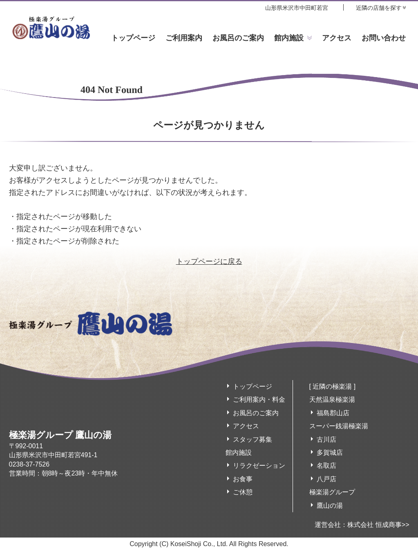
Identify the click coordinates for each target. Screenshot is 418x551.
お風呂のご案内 (238, 38)
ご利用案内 (183, 38)
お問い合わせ (384, 38)
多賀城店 (330, 452)
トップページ (133, 38)
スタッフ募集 (252, 439)
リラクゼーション (259, 465)
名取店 (326, 465)
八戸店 (326, 479)
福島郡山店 (333, 412)
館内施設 (289, 38)
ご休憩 (243, 492)
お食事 (243, 479)
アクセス (336, 38)
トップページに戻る (209, 261)
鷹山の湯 (330, 505)
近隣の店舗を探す (379, 7)
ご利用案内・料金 (259, 399)
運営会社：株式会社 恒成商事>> (362, 524)
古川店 (326, 439)
